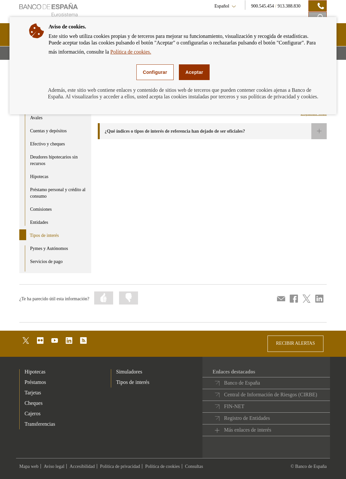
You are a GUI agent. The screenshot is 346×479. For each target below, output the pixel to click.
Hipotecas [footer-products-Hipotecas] (35, 371)
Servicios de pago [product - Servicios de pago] (46, 261)
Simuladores (129, 371)
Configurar (155, 72)
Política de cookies (162, 466)
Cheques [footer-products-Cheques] (34, 403)
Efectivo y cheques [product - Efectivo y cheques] (47, 143)
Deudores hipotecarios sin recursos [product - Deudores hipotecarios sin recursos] (54, 160)
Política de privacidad (120, 466)
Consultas (194, 466)
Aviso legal (54, 466)
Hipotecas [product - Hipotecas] (39, 176)
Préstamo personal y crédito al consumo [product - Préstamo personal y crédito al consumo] (58, 193)
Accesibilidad (82, 466)
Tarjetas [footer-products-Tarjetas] (33, 392)
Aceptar (194, 72)
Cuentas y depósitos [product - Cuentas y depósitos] (48, 130)
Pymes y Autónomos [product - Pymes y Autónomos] (49, 248)
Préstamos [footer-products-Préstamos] (35, 382)
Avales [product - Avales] (36, 117)
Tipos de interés (132, 382)
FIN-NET (234, 406)
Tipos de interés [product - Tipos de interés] (44, 235)
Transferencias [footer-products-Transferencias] (40, 424)
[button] (212, 131)
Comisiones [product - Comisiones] (41, 209)
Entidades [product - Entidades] (39, 222)
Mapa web (29, 466)
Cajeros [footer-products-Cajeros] (33, 413)
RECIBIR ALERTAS (295, 343)
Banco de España (242, 383)
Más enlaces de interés (247, 430)
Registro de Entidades (247, 418)
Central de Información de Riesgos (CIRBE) (270, 394)
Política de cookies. (130, 52)
